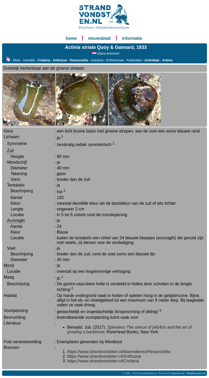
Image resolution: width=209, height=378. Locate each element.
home (71, 38)
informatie (132, 38)
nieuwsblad (99, 38)
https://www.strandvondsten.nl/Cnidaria (103, 361)
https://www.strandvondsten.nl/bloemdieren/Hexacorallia (118, 351)
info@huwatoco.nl (196, 373)
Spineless (116, 327)
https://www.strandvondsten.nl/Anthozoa (104, 356)
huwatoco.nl (178, 373)
